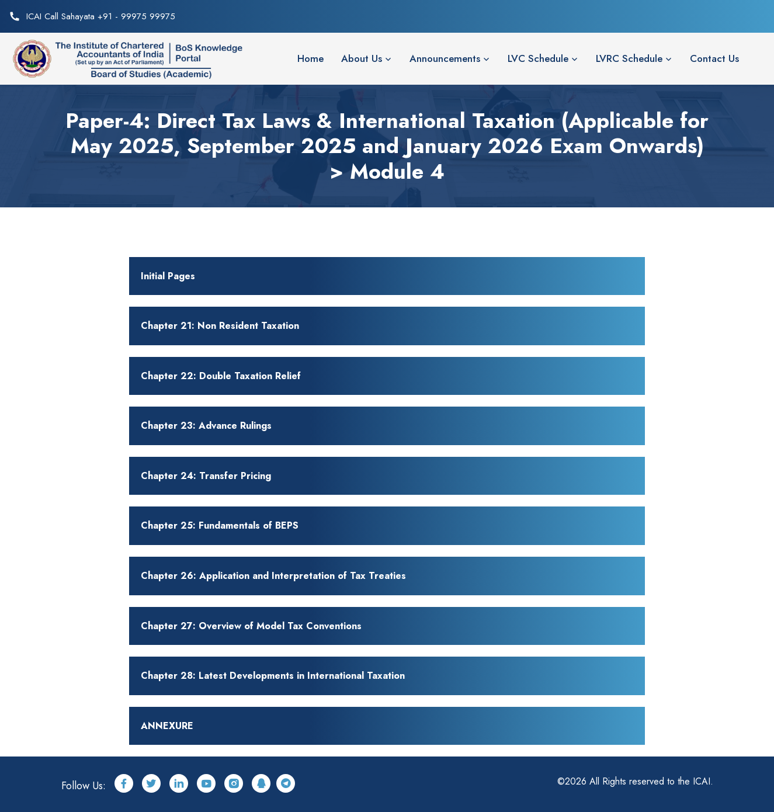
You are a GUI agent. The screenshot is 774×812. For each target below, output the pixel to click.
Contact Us (714, 58)
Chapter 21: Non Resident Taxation (220, 325)
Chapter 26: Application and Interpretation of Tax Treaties (273, 575)
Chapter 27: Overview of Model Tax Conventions (251, 626)
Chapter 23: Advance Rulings (206, 425)
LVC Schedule (538, 58)
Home (310, 58)
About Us (361, 58)
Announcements (444, 58)
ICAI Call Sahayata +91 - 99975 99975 (100, 16)
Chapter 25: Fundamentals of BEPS (220, 525)
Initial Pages (168, 276)
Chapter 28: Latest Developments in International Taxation (273, 675)
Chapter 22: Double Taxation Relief (221, 376)
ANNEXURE (167, 726)
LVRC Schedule (629, 58)
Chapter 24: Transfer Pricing (206, 476)
